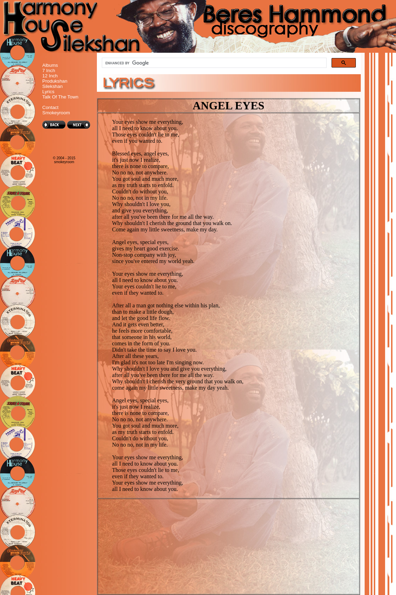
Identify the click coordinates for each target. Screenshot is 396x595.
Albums (50, 65)
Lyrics (48, 91)
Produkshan (54, 81)
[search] (213, 63)
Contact (50, 107)
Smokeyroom (56, 112)
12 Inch (50, 75)
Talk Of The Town (60, 97)
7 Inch (48, 70)
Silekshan (52, 86)
